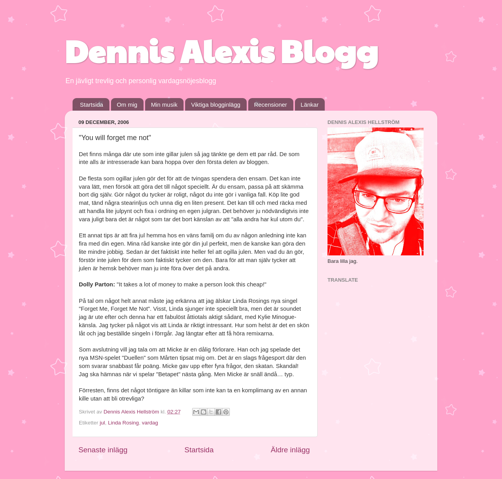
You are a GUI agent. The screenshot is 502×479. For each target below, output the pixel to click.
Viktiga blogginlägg (215, 104)
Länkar (310, 104)
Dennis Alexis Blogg (221, 50)
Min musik (164, 104)
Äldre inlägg (290, 450)
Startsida (91, 104)
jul (102, 423)
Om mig (127, 104)
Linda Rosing (123, 423)
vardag (150, 423)
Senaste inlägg (102, 450)
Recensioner (270, 104)
